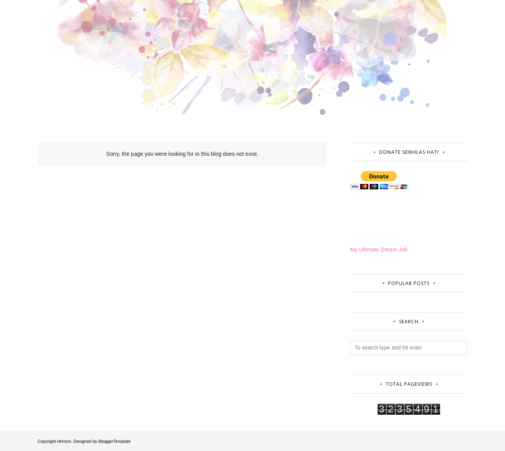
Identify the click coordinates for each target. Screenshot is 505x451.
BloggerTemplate (114, 441)
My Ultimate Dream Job (378, 249)
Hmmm (64, 441)
